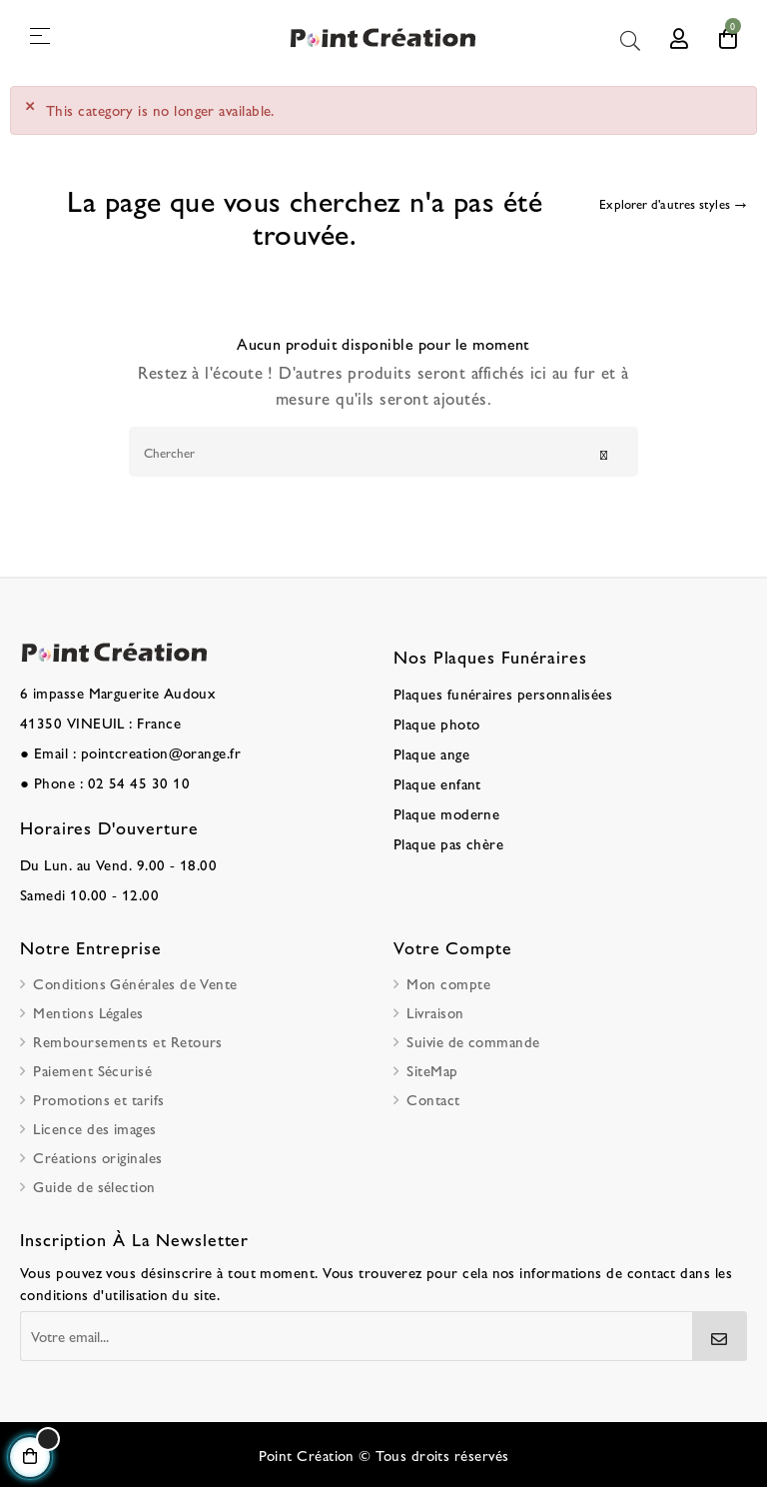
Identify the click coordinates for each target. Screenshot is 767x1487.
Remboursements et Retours (127, 1040)
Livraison (434, 1011)
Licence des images (94, 1127)
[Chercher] (383, 452)
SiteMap (431, 1069)
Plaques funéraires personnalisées (502, 693)
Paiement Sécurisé (92, 1069)
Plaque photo (436, 723)
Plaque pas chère (448, 842)
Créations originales (97, 1156)
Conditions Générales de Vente (135, 982)
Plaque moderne (446, 812)
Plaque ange (431, 753)
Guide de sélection (94, 1185)
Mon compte (448, 982)
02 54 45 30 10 (139, 781)
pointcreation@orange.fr (161, 752)
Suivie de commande (472, 1040)
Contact (432, 1098)
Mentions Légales (88, 1011)
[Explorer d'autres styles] (673, 205)
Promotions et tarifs (98, 1098)
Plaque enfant (437, 782)
